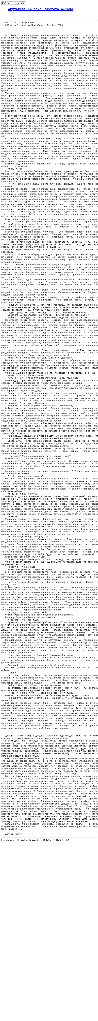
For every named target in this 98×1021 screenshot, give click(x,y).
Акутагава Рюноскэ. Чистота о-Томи (40, 10)
